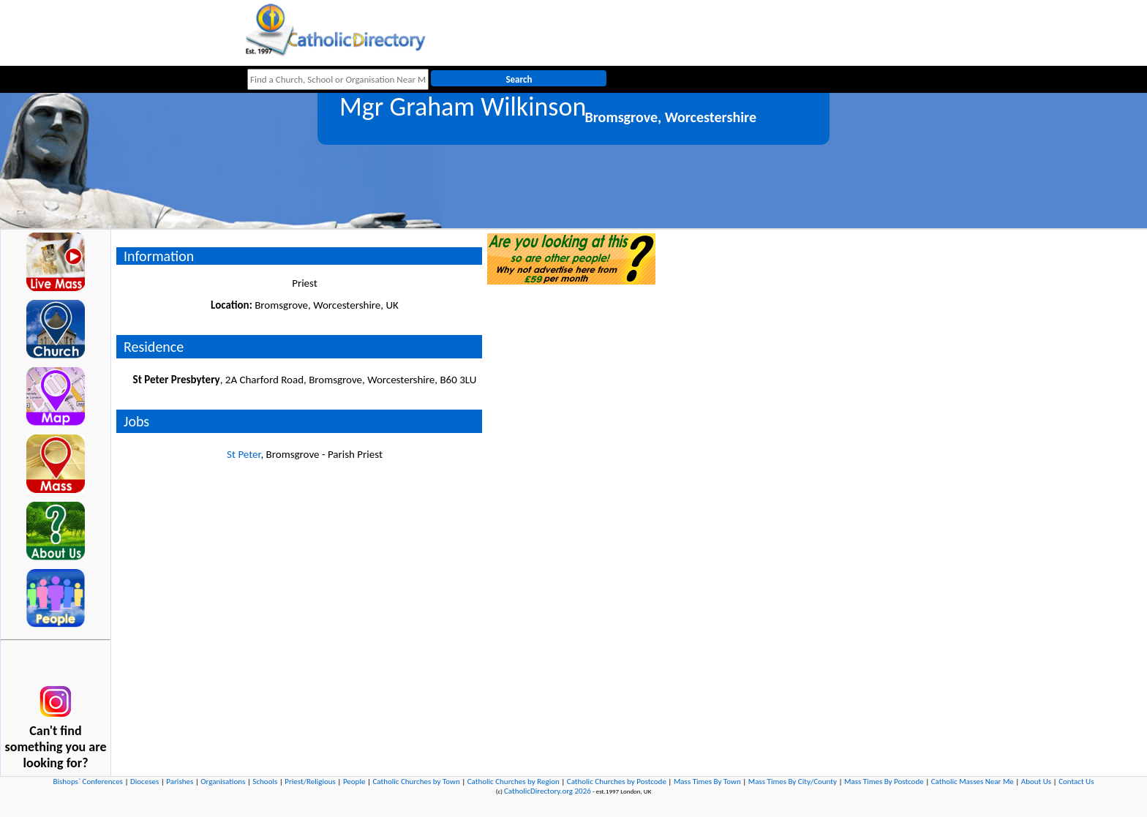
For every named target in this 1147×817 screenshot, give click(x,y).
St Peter (243, 454)
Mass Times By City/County (792, 781)
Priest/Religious (310, 781)
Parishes (179, 781)
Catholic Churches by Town (415, 781)
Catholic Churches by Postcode (616, 781)
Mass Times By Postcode (884, 781)
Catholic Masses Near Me (972, 781)
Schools (264, 781)
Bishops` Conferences (88, 781)
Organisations (222, 781)
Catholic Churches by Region (513, 781)
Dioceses (144, 781)
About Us (1036, 781)
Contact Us (1076, 781)
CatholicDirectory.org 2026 (547, 791)
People (354, 781)
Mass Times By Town (707, 781)
